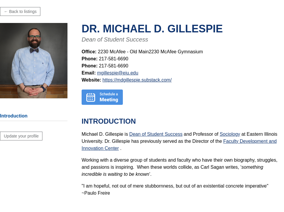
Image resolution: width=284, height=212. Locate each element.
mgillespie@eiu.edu (117, 72)
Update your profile (21, 136)
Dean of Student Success (156, 134)
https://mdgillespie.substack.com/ (137, 79)
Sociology (230, 134)
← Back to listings (20, 11)
